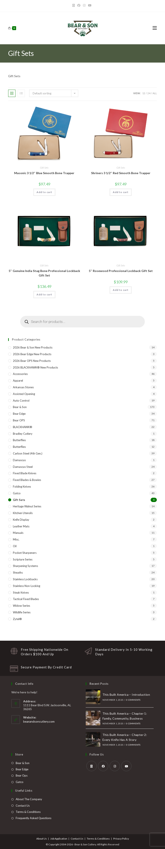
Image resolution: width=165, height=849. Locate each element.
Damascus (19, 460)
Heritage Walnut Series (27, 506)
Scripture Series (22, 559)
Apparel (18, 380)
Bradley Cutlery (22, 433)
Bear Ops (22, 775)
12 (143, 93)
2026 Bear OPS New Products (32, 360)
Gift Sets (44, 167)
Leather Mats (21, 526)
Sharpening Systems (25, 566)
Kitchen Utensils (23, 513)
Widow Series (21, 605)
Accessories (20, 374)
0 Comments (133, 700)
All (155, 93)
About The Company (29, 799)
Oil (15, 546)
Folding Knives (22, 486)
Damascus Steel (23, 466)
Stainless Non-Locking (26, 586)
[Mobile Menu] (155, 28)
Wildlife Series (22, 612)
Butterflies (19, 440)
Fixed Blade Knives (24, 473)
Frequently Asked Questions (33, 818)
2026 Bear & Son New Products (32, 347)
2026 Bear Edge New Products (32, 354)
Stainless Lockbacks (25, 579)
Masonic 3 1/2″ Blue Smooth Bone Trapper (44, 173)
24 (148, 93)
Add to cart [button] (44, 192)
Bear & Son (20, 407)
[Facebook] (79, 5)
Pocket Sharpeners (25, 552)
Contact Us (23, 805)
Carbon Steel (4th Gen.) (27, 453)
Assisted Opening (24, 394)
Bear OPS (19, 420)
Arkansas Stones (23, 387)
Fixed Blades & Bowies (27, 480)
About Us (41, 838)
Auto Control (21, 400)
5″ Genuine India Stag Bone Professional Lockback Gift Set (44, 273)
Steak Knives (21, 592)
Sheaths (18, 572)
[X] (74, 5)
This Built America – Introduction (126, 694)
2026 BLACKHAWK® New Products (35, 367)
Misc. (16, 539)
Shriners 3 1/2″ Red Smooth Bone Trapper (120, 173)
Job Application (58, 838)
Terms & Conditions (28, 812)
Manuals (18, 532)
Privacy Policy (121, 838)
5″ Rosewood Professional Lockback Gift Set (121, 271)
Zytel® (17, 619)
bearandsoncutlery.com (39, 721)
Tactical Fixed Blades (26, 599)
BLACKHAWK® (22, 427)
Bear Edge (19, 413)
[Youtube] (90, 5)
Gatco (17, 493)
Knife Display (21, 519)
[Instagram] (84, 5)
